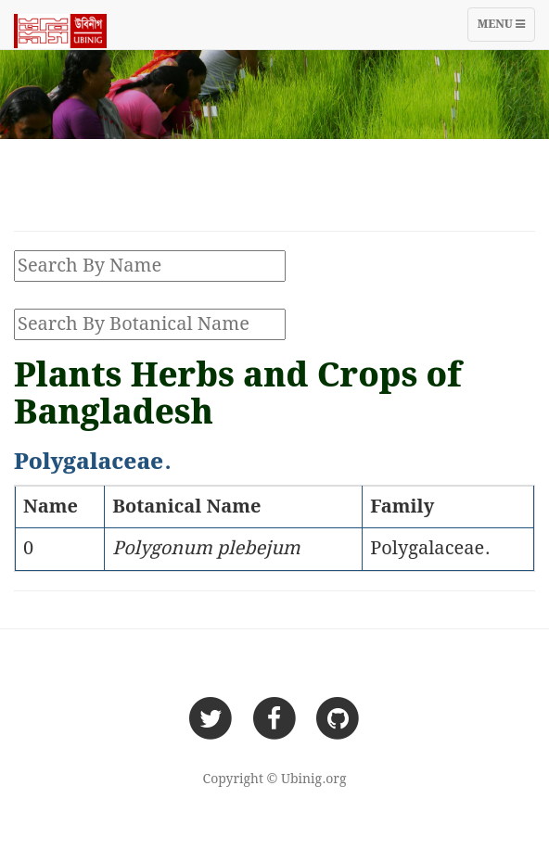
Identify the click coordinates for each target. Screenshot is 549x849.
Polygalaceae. (430, 549)
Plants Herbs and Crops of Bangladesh (237, 395)
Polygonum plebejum (206, 549)
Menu (506, 28)
